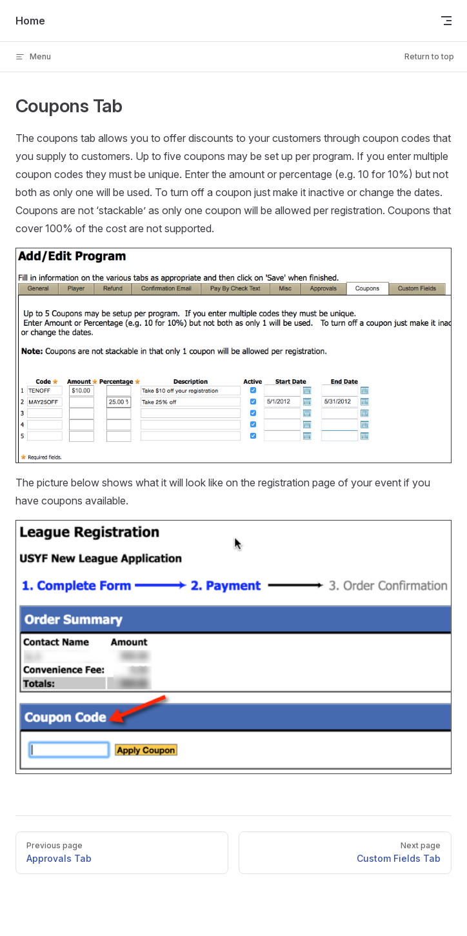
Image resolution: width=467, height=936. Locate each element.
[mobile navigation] (446, 20)
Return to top (429, 56)
